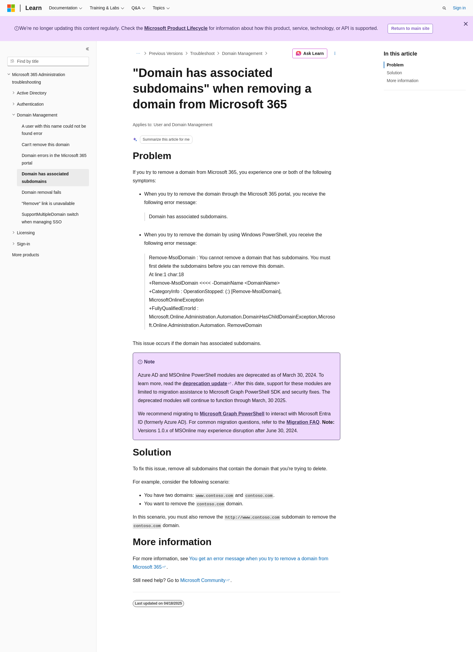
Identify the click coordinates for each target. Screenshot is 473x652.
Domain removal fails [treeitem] (41, 192)
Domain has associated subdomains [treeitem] (45, 177)
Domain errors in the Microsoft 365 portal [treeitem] (54, 159)
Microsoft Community (202, 580)
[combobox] (48, 61)
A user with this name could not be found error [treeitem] (54, 130)
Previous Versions (166, 53)
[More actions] (335, 53)
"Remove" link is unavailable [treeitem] (48, 203)
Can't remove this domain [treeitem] (45, 144)
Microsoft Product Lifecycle (176, 28)
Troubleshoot (202, 53)
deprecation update (205, 383)
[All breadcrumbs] (138, 53)
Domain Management (242, 53)
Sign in (459, 7)
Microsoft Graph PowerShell (232, 413)
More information (402, 80)
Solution (394, 72)
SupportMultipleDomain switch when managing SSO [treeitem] (50, 218)
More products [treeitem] (25, 254)
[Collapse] (87, 48)
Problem (395, 64)
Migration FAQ (303, 422)
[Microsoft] (11, 8)
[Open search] (444, 8)
